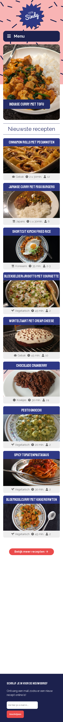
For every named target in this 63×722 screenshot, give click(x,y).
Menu (16, 36)
